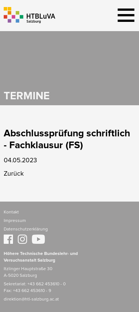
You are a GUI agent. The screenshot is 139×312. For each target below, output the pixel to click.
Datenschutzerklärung (26, 229)
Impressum (15, 221)
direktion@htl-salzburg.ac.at (31, 299)
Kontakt (11, 212)
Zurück (14, 173)
